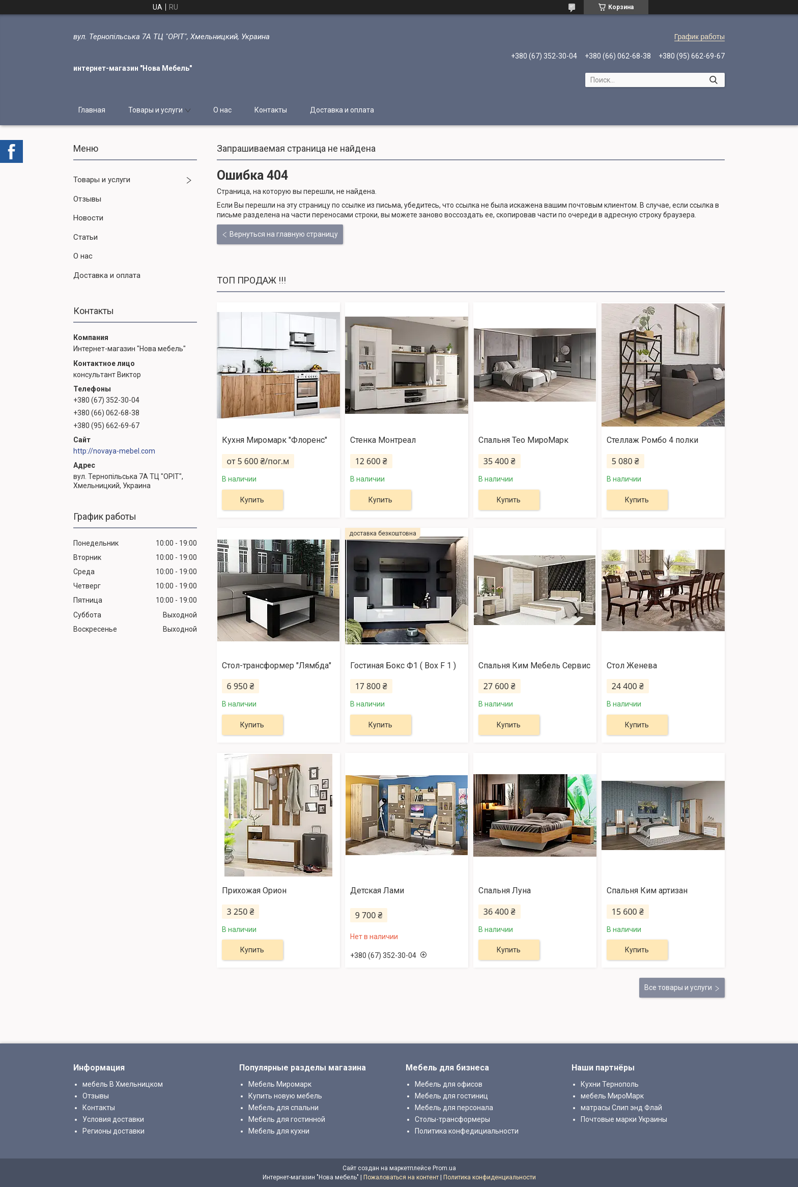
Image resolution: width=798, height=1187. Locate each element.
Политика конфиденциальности (489, 1177)
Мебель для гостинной (286, 1119)
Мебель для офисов (448, 1084)
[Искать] (713, 80)
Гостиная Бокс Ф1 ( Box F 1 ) (403, 665)
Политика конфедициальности (467, 1131)
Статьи (85, 237)
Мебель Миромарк (279, 1084)
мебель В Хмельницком (122, 1084)
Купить (252, 500)
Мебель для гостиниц (451, 1096)
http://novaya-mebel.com (114, 451)
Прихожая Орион (254, 890)
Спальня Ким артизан (647, 890)
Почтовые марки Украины (624, 1119)
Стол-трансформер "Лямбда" (276, 665)
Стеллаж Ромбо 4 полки (652, 440)
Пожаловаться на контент (401, 1177)
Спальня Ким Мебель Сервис (534, 665)
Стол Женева (632, 665)
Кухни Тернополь (610, 1084)
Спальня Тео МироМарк (523, 440)
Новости (88, 217)
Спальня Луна (504, 890)
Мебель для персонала (454, 1108)
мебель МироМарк (612, 1096)
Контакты (270, 110)
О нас (222, 110)
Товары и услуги (155, 110)
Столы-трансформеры (452, 1119)
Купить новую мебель (285, 1096)
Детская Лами (377, 890)
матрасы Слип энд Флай (621, 1108)
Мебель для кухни (278, 1131)
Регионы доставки (113, 1131)
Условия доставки (113, 1119)
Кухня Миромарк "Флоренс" (274, 440)
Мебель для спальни (283, 1108)
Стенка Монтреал (383, 440)
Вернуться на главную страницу (284, 234)
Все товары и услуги (678, 987)
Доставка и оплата (342, 110)
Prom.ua (444, 1168)
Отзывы (87, 199)
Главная (91, 110)
